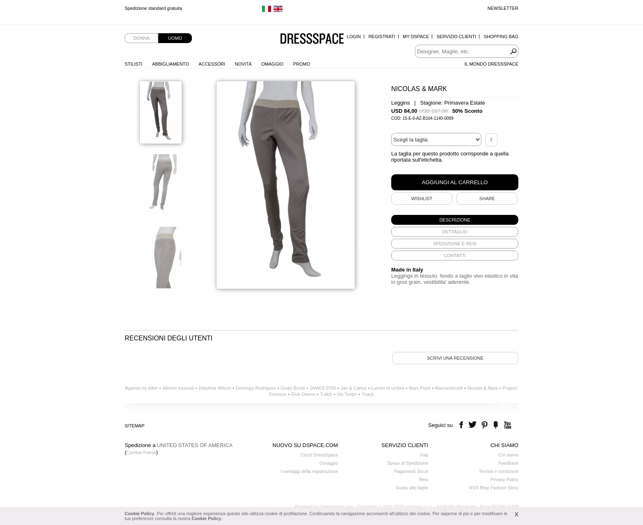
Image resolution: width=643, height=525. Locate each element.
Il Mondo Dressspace (491, 64)
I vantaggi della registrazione (309, 471)
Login (354, 36)
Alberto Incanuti (178, 388)
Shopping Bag (501, 36)
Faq (424, 454)
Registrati (381, 36)
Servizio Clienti (456, 36)
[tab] (454, 220)
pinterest (484, 425)
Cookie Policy (139, 513)
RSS (474, 487)
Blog (484, 487)
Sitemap (134, 425)
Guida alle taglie (412, 487)
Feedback (508, 463)
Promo (301, 64)
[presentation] (454, 220)
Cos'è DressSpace (319, 454)
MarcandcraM (449, 388)
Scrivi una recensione (455, 358)
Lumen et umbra (387, 388)
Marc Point (420, 388)
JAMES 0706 (323, 388)
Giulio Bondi (292, 388)
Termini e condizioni (498, 471)
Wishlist (421, 198)
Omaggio (272, 64)
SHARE (487, 198)
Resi (423, 479)
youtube (506, 425)
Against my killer (141, 388)
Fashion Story (504, 487)
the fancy (495, 425)
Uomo (175, 38)
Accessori (211, 64)
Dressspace (312, 39)
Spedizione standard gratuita (153, 8)
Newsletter (503, 8)
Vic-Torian (347, 394)
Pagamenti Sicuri (411, 471)
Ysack (368, 394)
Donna (141, 38)
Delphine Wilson (214, 388)
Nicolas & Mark (482, 388)
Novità (243, 64)
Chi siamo (508, 454)
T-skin (326, 394)
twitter (473, 425)
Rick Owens (303, 394)
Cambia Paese (141, 452)
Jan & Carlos (354, 388)
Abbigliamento (170, 64)
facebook (462, 425)
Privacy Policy (504, 479)
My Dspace (416, 36)
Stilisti (133, 64)
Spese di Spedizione (407, 463)
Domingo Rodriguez (256, 388)
